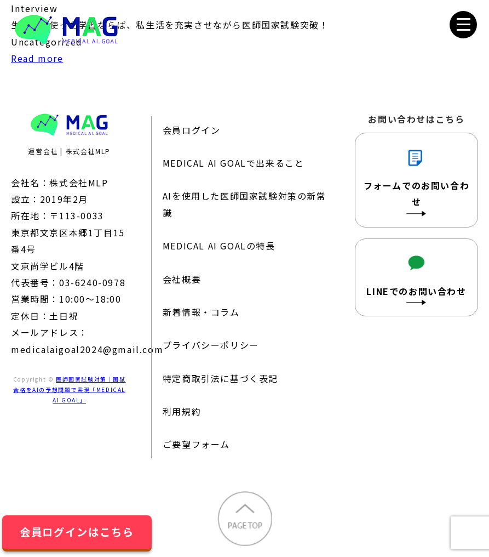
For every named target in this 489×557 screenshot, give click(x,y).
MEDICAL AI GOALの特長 (219, 245)
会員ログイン (192, 130)
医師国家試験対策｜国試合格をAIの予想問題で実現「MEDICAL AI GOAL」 (69, 389)
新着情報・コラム (201, 312)
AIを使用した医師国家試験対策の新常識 (244, 204)
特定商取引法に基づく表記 (220, 378)
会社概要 (182, 279)
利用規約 (182, 411)
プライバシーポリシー (211, 344)
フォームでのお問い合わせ (416, 179)
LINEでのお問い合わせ (416, 276)
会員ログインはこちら (77, 531)
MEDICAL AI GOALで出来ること (233, 162)
